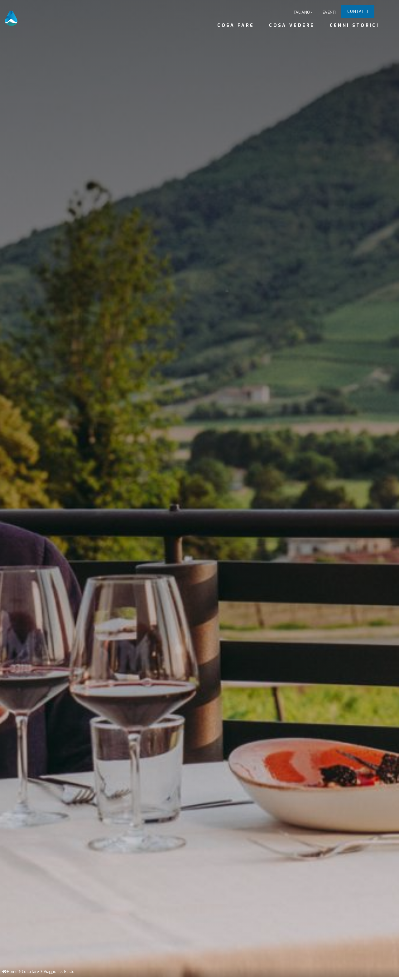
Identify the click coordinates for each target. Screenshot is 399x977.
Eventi (329, 12)
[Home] (10, 971)
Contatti (357, 11)
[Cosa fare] (30, 971)
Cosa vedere (292, 25)
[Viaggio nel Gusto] (59, 971)
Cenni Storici (354, 25)
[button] (303, 12)
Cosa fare (235, 25)
